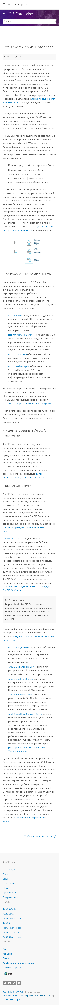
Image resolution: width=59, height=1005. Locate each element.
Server (6, 878)
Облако (7, 888)
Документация (11, 897)
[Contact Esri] (19, 983)
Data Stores (9, 883)
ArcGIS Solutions (11, 932)
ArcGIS (6, 923)
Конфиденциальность (13, 996)
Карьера (7, 953)
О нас (6, 949)
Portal (6, 874)
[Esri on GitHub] (14, 983)
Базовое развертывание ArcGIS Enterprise (27, 403)
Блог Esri (7, 958)
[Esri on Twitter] (5, 983)
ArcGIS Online (10, 909)
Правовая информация (14, 999)
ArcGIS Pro (8, 914)
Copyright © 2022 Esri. (13, 992)
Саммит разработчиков (15, 967)
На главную (9, 869)
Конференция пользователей (18, 963)
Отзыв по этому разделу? (41, 836)
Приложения (9, 892)
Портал (21, 335)
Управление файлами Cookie (39, 996)
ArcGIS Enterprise (16, 4)
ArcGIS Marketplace (13, 937)
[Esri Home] (9, 973)
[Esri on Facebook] (9, 983)
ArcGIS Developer (12, 927)
